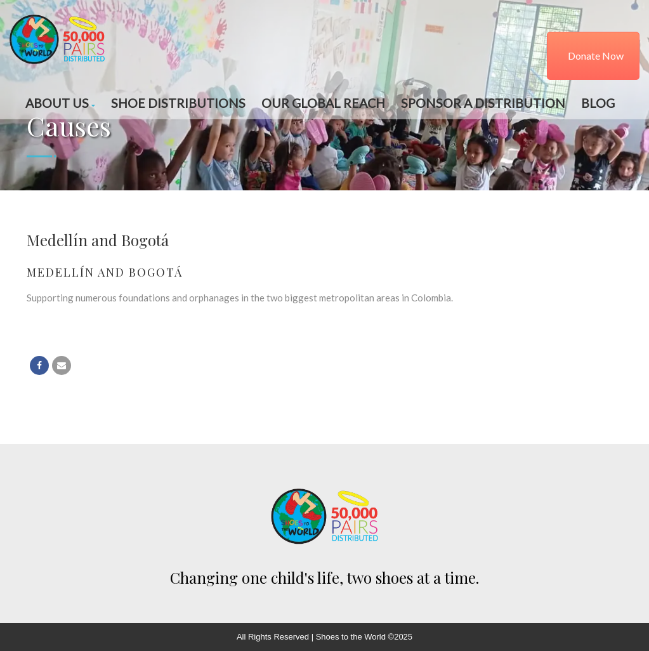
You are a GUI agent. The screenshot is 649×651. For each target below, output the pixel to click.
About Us (60, 103)
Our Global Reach (323, 103)
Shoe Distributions (178, 103)
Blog (598, 103)
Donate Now (596, 55)
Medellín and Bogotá (105, 272)
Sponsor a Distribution (483, 103)
